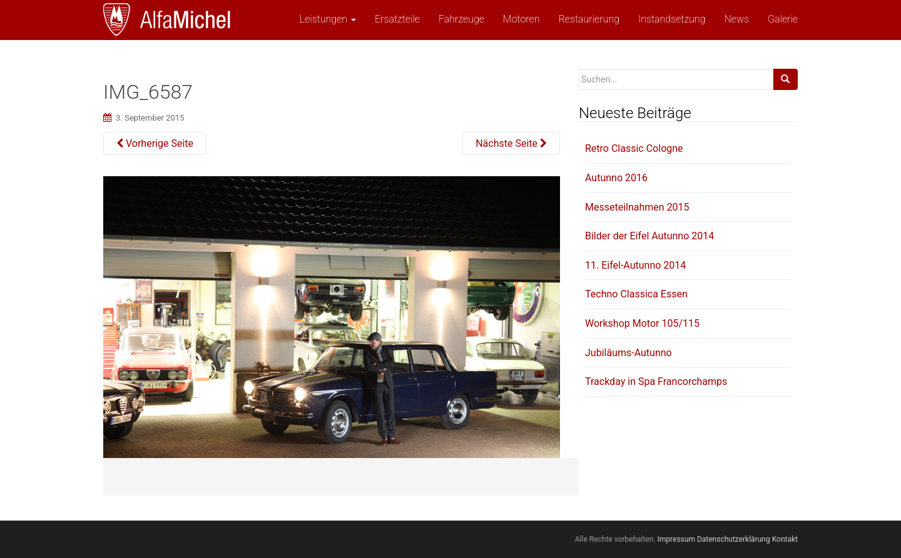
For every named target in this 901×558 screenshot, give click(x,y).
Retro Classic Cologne (634, 148)
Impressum (676, 539)
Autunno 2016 (616, 178)
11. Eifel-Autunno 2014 (635, 265)
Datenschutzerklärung (733, 539)
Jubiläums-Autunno (628, 353)
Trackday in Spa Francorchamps (656, 381)
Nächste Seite (511, 143)
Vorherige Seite (154, 143)
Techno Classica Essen (636, 294)
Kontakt (785, 539)
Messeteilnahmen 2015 (637, 207)
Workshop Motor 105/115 (642, 323)
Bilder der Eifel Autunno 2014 (649, 236)
